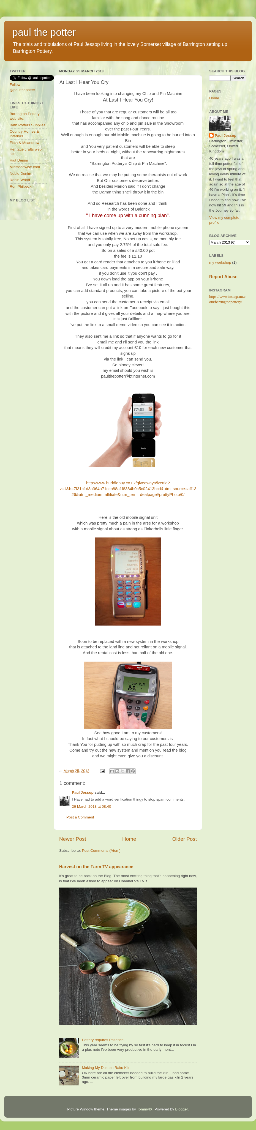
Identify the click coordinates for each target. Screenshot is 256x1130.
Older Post (184, 839)
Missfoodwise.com (25, 167)
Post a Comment (80, 817)
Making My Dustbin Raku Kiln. (106, 1068)
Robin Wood (20, 180)
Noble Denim (20, 173)
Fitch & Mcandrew (24, 143)
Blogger (181, 1109)
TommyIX (144, 1109)
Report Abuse (223, 276)
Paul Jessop (83, 792)
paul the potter (44, 32)
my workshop (220, 262)
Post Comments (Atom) (101, 850)
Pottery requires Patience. (103, 1040)
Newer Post (72, 839)
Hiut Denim (19, 160)
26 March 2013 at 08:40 (91, 806)
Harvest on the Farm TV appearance (96, 866)
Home (129, 839)
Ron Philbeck (21, 186)
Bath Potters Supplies (27, 125)
